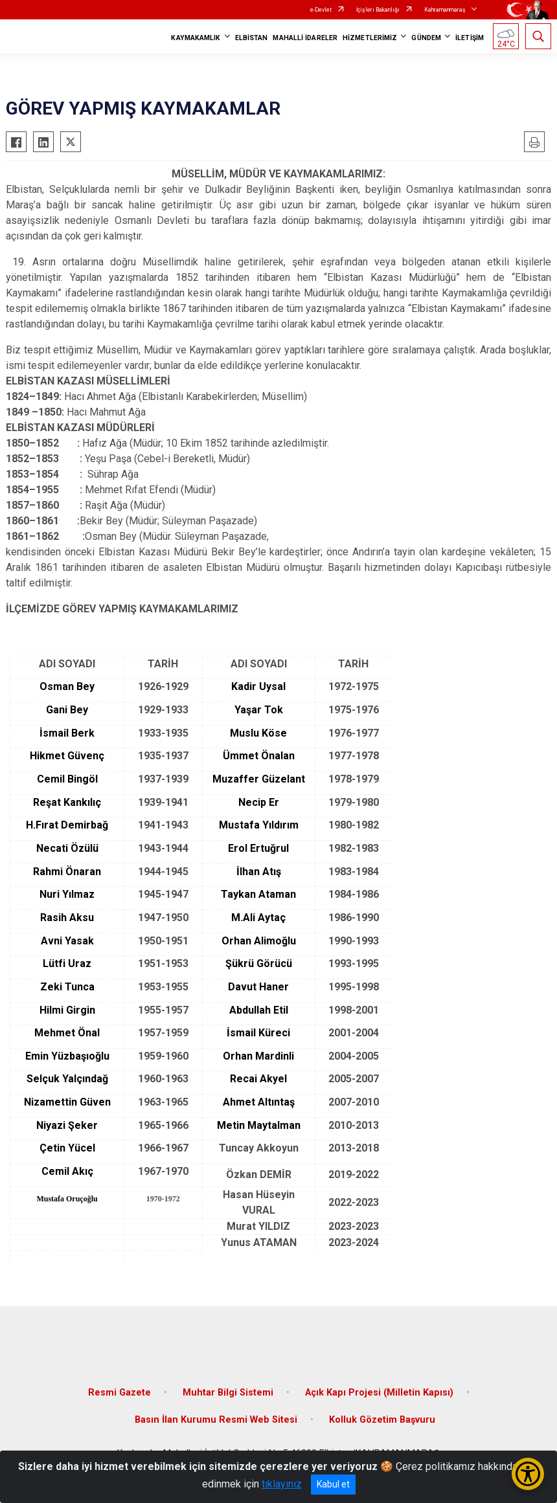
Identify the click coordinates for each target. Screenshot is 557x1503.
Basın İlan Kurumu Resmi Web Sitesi (216, 1419)
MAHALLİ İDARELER (305, 38)
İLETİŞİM (469, 38)
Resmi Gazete (119, 1392)
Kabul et (333, 1484)
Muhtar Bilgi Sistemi (228, 1392)
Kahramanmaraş (445, 9)
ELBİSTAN (251, 38)
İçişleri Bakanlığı (378, 9)
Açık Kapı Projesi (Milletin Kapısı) (379, 1392)
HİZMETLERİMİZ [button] (370, 38)
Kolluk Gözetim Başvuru (382, 1419)
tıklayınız (282, 1484)
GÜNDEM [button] (426, 38)
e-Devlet (321, 9)
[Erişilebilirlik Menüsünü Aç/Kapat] (528, 1474)
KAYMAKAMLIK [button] (195, 38)
